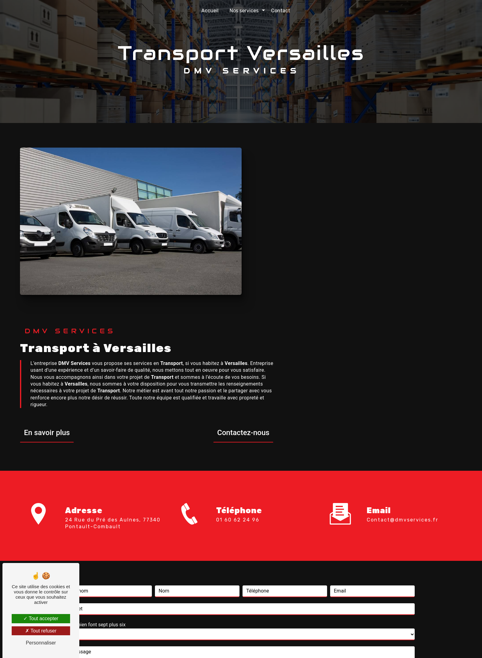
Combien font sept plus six (96, 437)
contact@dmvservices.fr (402, 332)
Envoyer (248, 536)
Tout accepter (40, 618)
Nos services (244, 11)
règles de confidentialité (227, 555)
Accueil (210, 11)
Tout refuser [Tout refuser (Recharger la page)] (41, 630)
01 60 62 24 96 (237, 354)
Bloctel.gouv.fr (334, 591)
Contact (280, 11)
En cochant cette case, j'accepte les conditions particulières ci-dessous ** (153, 515)
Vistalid (161, 644)
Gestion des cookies (309, 644)
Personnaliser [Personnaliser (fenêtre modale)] (41, 642)
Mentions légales (260, 644)
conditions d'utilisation (292, 555)
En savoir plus (236, 256)
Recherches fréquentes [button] (241, 632)
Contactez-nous (432, 256)
